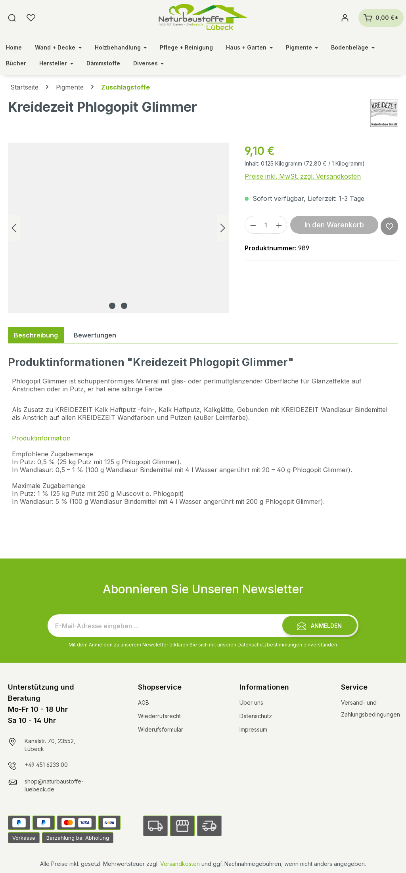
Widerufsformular (160, 729)
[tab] (36, 335)
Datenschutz (255, 716)
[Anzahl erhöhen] (279, 225)
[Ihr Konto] (344, 18)
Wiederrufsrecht (159, 716)
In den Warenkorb (334, 225)
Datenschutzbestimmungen (269, 645)
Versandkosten (180, 863)
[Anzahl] (266, 225)
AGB (143, 702)
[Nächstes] (223, 228)
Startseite (24, 87)
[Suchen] (11, 18)
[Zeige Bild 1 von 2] (112, 306)
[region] (118, 228)
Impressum (253, 729)
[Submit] (319, 625)
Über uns (251, 702)
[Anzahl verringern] (253, 225)
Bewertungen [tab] (95, 335)
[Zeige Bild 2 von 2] (124, 306)
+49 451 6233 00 (46, 764)
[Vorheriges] (14, 228)
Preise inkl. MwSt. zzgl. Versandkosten (303, 176)
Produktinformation (41, 438)
